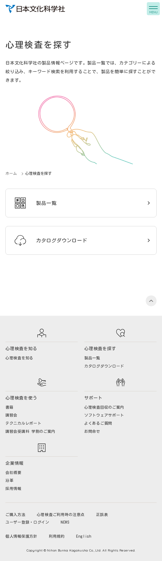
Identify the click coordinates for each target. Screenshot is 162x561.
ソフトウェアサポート (104, 415)
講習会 (11, 415)
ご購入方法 (15, 515)
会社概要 (13, 473)
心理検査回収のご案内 (104, 407)
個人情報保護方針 (21, 536)
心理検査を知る (21, 348)
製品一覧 (46, 203)
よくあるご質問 (98, 423)
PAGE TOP (151, 300)
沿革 (9, 480)
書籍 (9, 407)
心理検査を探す (100, 348)
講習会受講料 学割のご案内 (30, 431)
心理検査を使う (21, 398)
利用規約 (57, 536)
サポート (93, 398)
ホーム (11, 173)
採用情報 (13, 489)
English (84, 536)
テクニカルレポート (23, 423)
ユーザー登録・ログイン (27, 522)
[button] (153, 8)
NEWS (65, 522)
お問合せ (92, 431)
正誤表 (102, 515)
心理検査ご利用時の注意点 (61, 515)
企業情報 (14, 463)
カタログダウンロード (61, 240)
